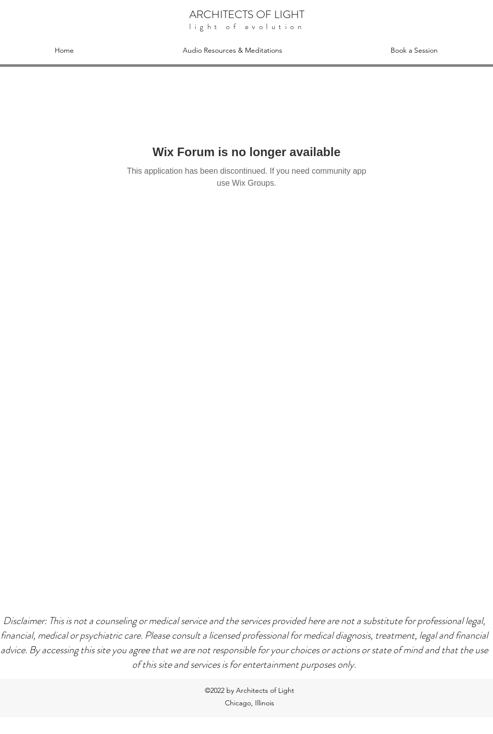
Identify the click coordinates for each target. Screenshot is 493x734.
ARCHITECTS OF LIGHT (246, 14)
